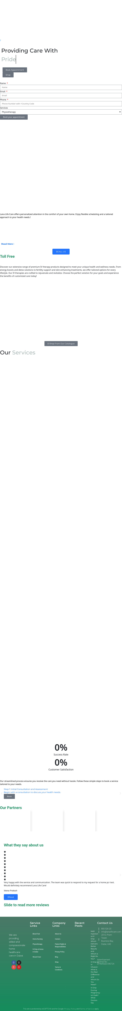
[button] (1, 793)
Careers (57, 939)
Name (3, 83)
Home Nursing (37, 939)
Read (11, 897)
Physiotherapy (37, 944)
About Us (58, 934)
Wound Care (37, 957)
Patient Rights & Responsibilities (60, 945)
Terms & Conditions (58, 968)
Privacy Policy (59, 952)
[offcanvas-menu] (0, 40)
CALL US (61, 251)
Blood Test (36, 934)
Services (4, 107)
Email (3, 91)
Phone (3, 99)
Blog (56, 957)
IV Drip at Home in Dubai (38, 950)
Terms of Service (87, 1009)
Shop (56, 962)
